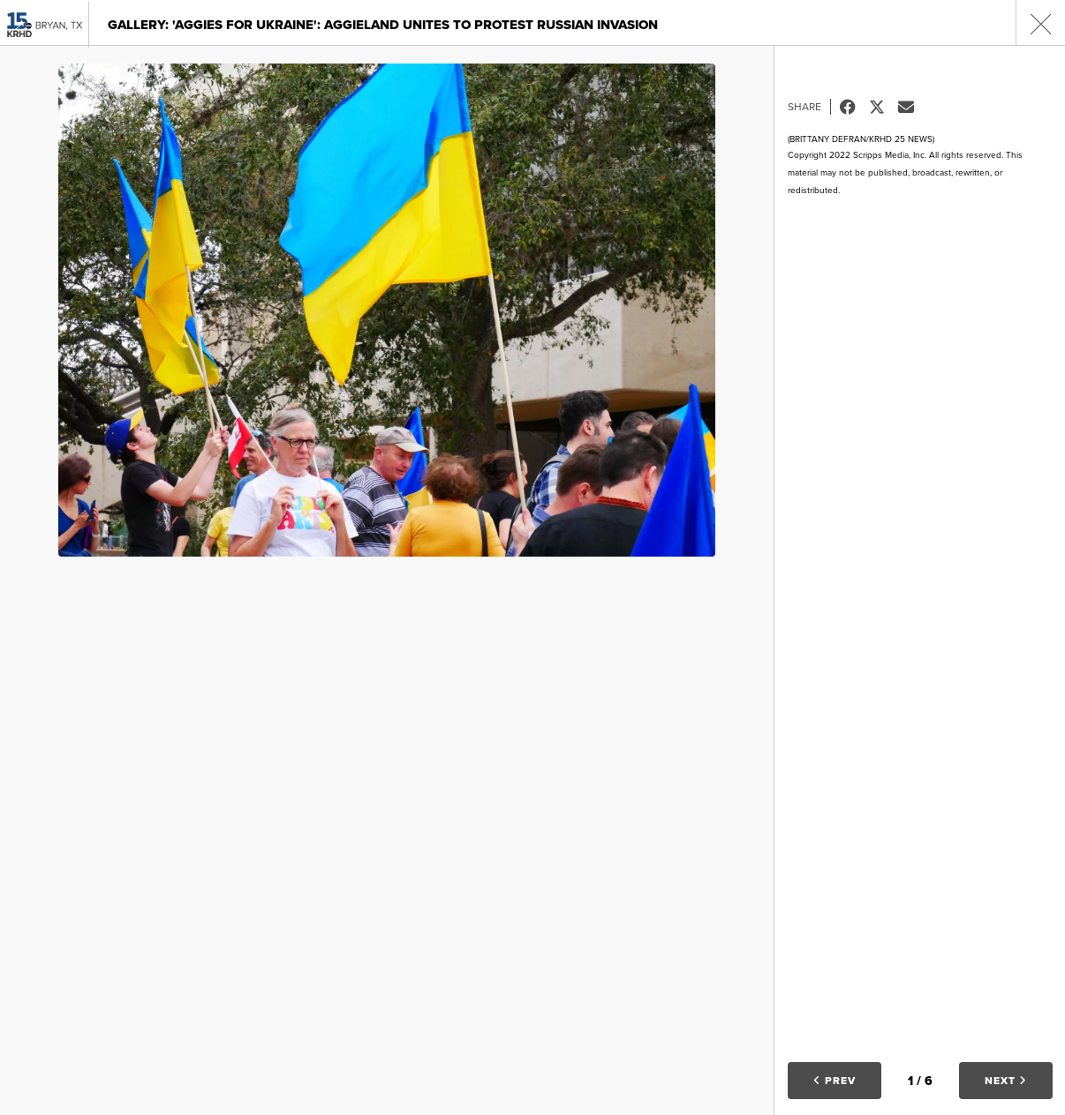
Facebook (854, 107)
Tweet (883, 107)
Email (912, 107)
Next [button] (1006, 1081)
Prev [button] (834, 1081)
